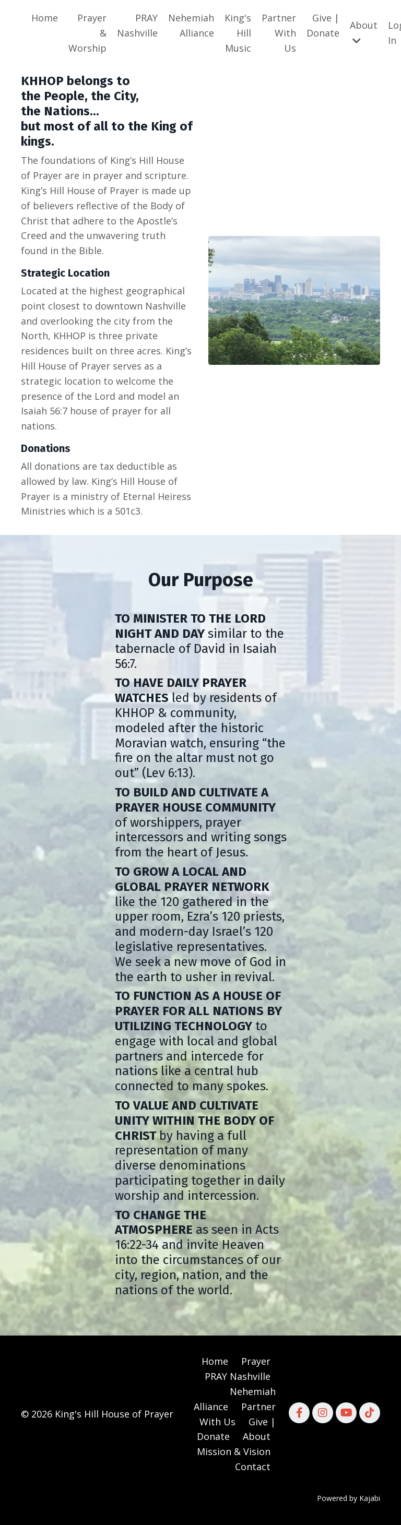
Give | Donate (322, 25)
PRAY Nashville (137, 25)
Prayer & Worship (87, 32)
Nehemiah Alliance (191, 25)
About (364, 32)
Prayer (255, 1361)
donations (57, 466)
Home (44, 17)
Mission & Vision (233, 1451)
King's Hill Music (238, 32)
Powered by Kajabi (348, 1498)
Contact (252, 1466)
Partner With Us (279, 32)
